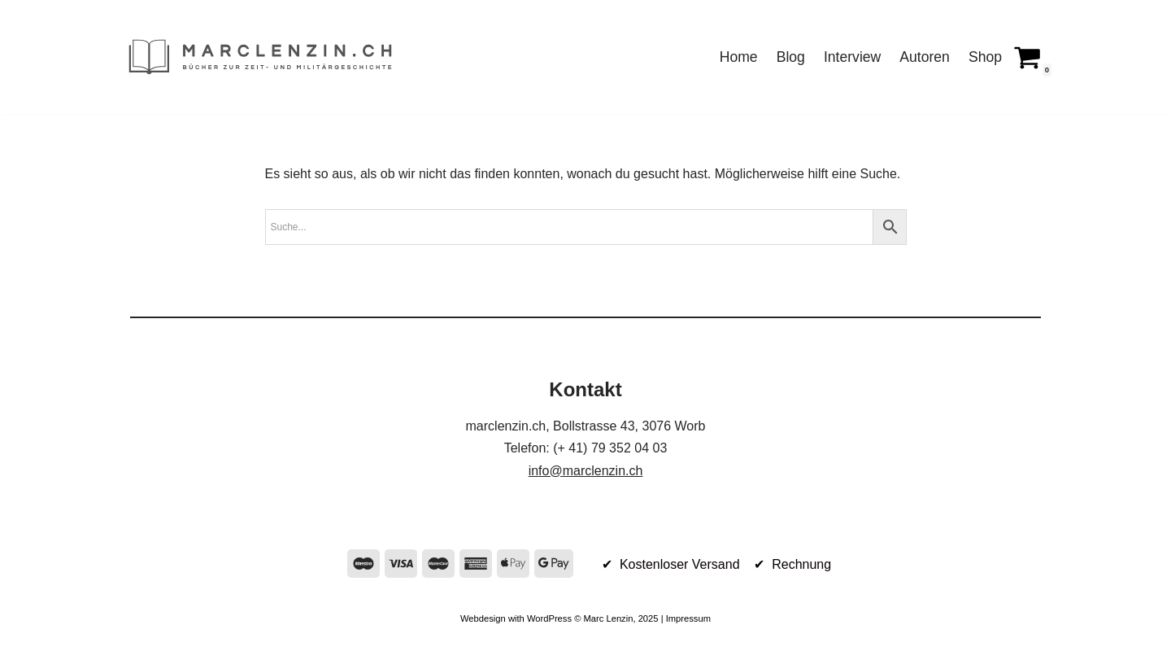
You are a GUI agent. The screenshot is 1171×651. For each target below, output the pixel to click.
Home (739, 57)
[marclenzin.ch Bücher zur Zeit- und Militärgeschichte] (260, 57)
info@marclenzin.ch (586, 471)
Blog (791, 57)
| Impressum (685, 618)
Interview (852, 57)
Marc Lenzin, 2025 (620, 618)
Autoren (924, 57)
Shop (985, 57)
